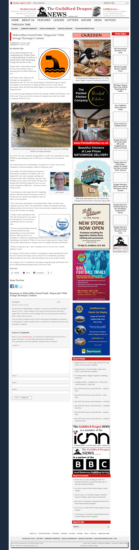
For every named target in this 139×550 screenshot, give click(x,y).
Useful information (47, 28)
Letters (72, 20)
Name (14, 376)
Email (14, 382)
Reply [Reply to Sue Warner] (58, 302)
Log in (85, 543)
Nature (86, 20)
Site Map (14, 28)
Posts (89, 543)
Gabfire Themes (123, 543)
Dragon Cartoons (65, 28)
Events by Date (44, 533)
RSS (115, 538)
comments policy (26, 337)
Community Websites (29, 28)
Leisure (59, 20)
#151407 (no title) (28, 538)
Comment (15, 345)
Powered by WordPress (104, 543)
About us (28, 20)
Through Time (21, 24)
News (98, 20)
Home (15, 20)
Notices (110, 20)
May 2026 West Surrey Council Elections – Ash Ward (92, 401)
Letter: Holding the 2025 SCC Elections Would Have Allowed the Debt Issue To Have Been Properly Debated (91, 482)
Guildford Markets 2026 (84, 28)
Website (14, 389)
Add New (94, 543)
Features (43, 20)
